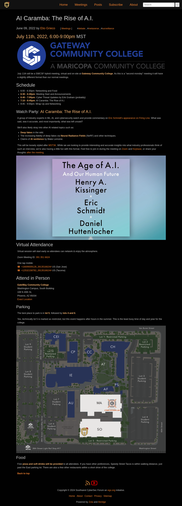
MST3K (52, 145)
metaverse (93, 28)
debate (81, 28)
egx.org (111, 490)
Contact (88, 496)
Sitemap (108, 496)
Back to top (23, 473)
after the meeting (35, 152)
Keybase (137, 149)
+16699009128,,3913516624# (36, 266)
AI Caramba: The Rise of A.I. (54, 18)
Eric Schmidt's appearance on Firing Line (129, 118)
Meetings (81, 4)
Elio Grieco (47, 28)
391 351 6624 (43, 257)
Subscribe (116, 4)
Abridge (102, 502)
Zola (91, 502)
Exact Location (24, 299)
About (134, 4)
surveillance (108, 28)
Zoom (125, 149)
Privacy (98, 496)
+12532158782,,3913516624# (36, 270)
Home (64, 4)
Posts (98, 4)
